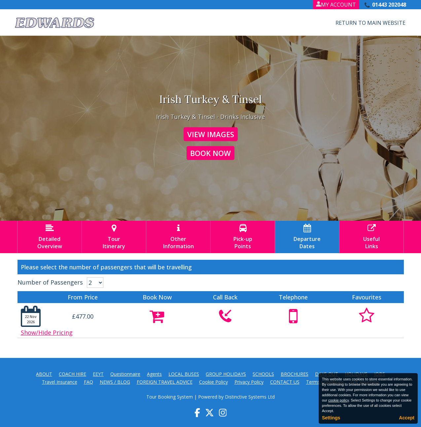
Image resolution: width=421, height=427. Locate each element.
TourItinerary (114, 237)
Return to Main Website (370, 22)
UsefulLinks (371, 237)
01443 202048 (389, 4)
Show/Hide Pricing (47, 332)
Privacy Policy (248, 382)
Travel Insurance (59, 382)
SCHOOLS (263, 374)
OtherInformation (178, 237)
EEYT (98, 374)
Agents (154, 374)
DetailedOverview (50, 237)
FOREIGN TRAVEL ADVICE (165, 382)
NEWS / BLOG (115, 382)
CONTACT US (284, 382)
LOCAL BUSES (183, 374)
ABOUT (44, 374)
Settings (331, 417)
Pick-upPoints (243, 237)
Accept (406, 417)
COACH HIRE (72, 374)
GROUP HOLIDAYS (226, 374)
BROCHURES (294, 374)
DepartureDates (307, 237)
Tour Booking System (169, 397)
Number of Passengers (50, 282)
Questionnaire (125, 374)
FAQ (88, 382)
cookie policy (338, 400)
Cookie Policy (213, 382)
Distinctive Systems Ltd (250, 397)
